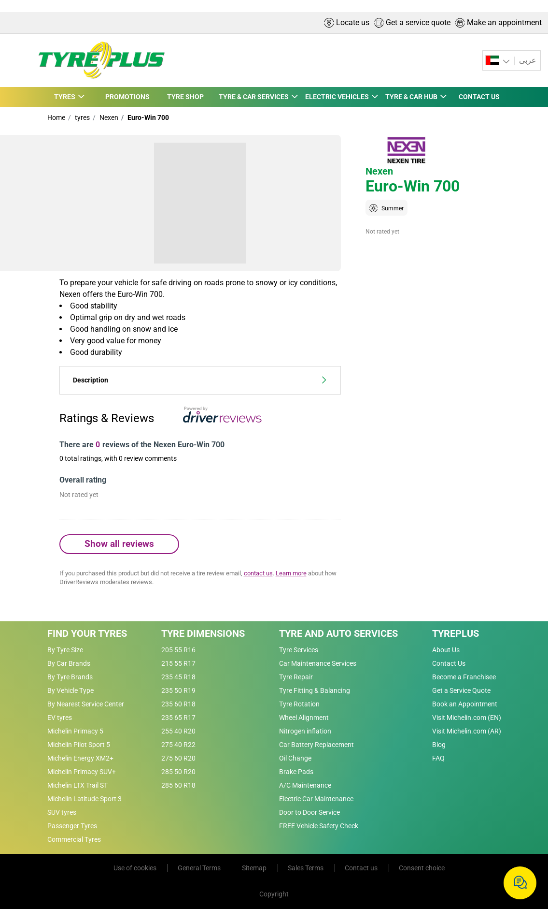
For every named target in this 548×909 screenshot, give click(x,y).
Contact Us (448, 663)
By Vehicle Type (70, 690)
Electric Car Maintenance (316, 799)
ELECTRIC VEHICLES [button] (336, 97)
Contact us (362, 868)
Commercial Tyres (74, 839)
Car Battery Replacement (316, 744)
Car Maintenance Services (317, 663)
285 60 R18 (178, 785)
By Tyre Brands (70, 677)
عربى (526, 60)
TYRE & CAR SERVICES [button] (251, 97)
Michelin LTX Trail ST (77, 785)
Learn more (291, 573)
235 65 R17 (178, 717)
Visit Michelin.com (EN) (466, 717)
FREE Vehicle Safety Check (318, 826)
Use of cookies (135, 868)
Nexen (108, 117)
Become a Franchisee (464, 677)
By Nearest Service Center (85, 704)
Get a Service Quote (461, 690)
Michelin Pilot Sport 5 (78, 744)
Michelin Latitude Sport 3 (84, 799)
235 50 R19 (178, 690)
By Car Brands (68, 663)
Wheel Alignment (304, 717)
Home (56, 117)
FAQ (438, 758)
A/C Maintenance (305, 785)
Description (200, 380)
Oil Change (295, 758)
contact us (258, 573)
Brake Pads (296, 772)
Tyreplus (455, 633)
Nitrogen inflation (305, 731)
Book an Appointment (464, 704)
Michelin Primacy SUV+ (81, 772)
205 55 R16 (178, 650)
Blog (439, 744)
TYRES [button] (64, 97)
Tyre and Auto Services (338, 633)
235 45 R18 (178, 677)
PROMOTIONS (126, 97)
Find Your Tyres (87, 633)
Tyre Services (298, 650)
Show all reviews (119, 543)
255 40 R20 (178, 731)
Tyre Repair (296, 677)
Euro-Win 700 (147, 117)
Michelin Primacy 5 (75, 731)
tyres (81, 117)
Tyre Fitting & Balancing (314, 690)
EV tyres (59, 717)
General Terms (200, 868)
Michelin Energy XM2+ (80, 758)
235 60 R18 (178, 704)
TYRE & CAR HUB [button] (411, 97)
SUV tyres (61, 812)
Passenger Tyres (72, 826)
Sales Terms (306, 868)
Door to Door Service (309, 812)
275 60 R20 (178, 758)
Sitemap (255, 868)
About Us (446, 650)
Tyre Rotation (299, 704)
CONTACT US (479, 97)
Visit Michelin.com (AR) (466, 731)
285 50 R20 (178, 772)
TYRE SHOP (183, 97)
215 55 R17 (178, 663)
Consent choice (422, 868)
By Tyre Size (65, 650)
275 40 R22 (178, 744)
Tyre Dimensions (203, 633)
